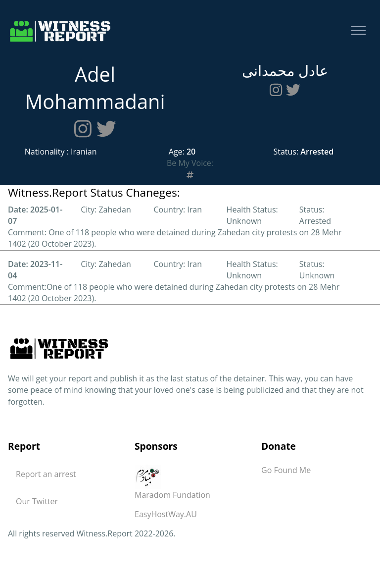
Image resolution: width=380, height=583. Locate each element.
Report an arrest (46, 474)
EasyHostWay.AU (166, 514)
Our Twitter (37, 501)
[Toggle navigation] (358, 31)
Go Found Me (286, 470)
